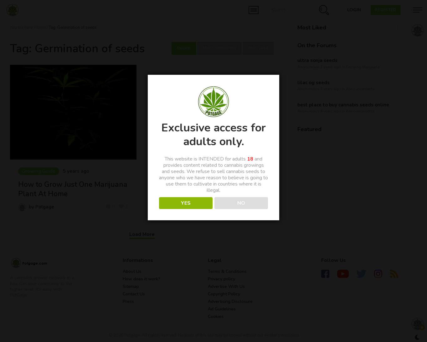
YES (186, 203)
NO (241, 203)
